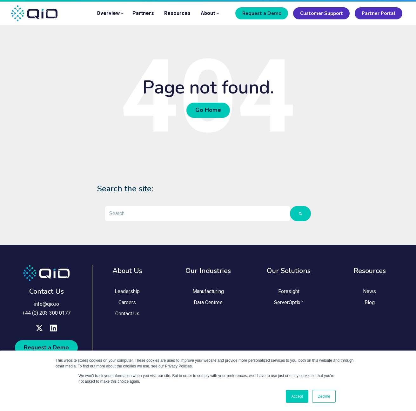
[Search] (300, 213)
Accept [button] (297, 396)
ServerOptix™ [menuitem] (289, 303)
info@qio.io (46, 304)
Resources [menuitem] (177, 13)
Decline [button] (324, 396)
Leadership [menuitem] (127, 291)
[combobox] (197, 213)
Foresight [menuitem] (288, 291)
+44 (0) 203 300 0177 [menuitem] (46, 313)
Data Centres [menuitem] (208, 303)
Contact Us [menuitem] (127, 314)
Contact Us (46, 291)
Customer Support (321, 13)
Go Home (208, 110)
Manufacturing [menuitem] (208, 291)
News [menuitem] (369, 291)
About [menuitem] (208, 13)
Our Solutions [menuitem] (289, 271)
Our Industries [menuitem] (208, 271)
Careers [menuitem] (127, 303)
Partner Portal (379, 13)
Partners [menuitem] (143, 13)
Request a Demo (261, 13)
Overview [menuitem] (108, 13)
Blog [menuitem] (370, 303)
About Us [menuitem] (127, 271)
